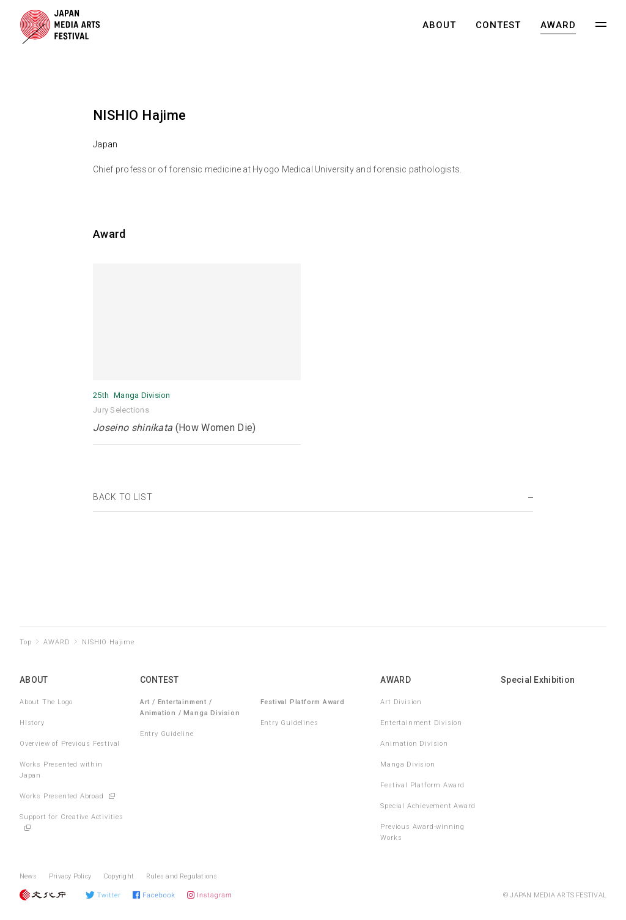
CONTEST (498, 25)
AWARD (558, 25)
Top (25, 642)
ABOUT (439, 25)
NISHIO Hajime (108, 642)
